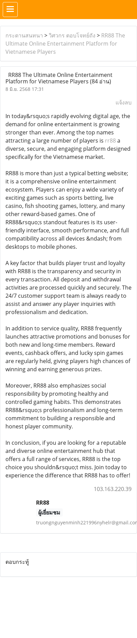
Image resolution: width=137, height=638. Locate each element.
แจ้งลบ (124, 102)
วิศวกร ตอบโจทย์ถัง (72, 35)
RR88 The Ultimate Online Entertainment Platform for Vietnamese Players (65, 43)
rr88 (110, 140)
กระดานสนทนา (24, 35)
